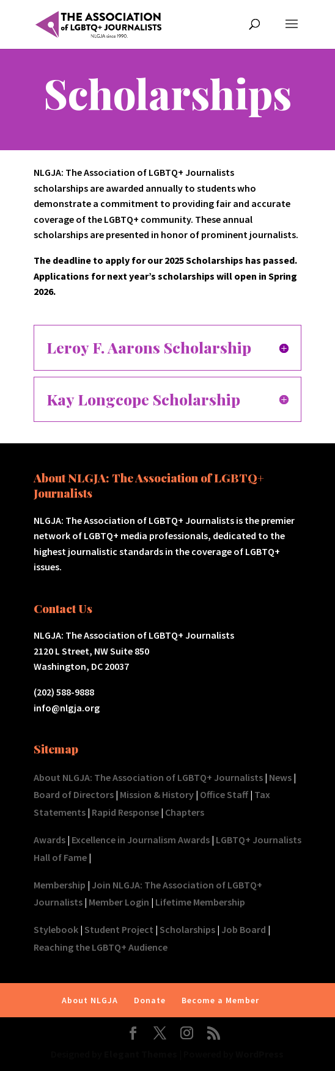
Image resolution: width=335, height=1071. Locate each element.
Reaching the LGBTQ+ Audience (100, 947)
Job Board (243, 929)
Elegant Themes (140, 1054)
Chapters (184, 812)
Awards (49, 839)
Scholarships (187, 929)
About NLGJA (90, 1000)
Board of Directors (74, 794)
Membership (60, 885)
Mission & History (157, 794)
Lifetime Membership (200, 902)
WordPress (259, 1054)
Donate (150, 1000)
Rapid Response (125, 812)
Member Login (119, 902)
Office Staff (224, 794)
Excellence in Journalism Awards (141, 839)
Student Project (118, 929)
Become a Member (220, 1000)
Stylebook (56, 929)
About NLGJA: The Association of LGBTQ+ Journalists (148, 777)
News (280, 777)
